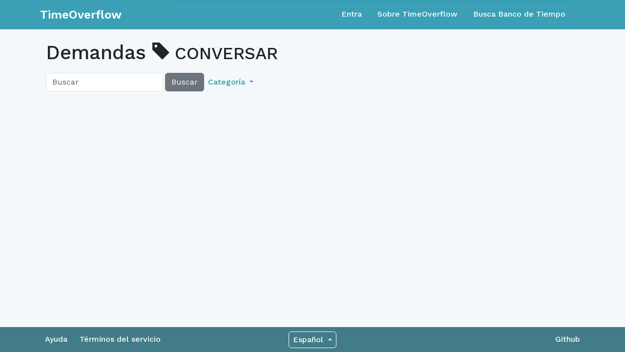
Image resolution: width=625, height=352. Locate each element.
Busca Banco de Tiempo (519, 14)
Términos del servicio (120, 339)
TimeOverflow (81, 15)
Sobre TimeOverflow (417, 14)
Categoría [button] (228, 82)
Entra (351, 14)
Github (567, 339)
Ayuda (56, 339)
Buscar (184, 82)
